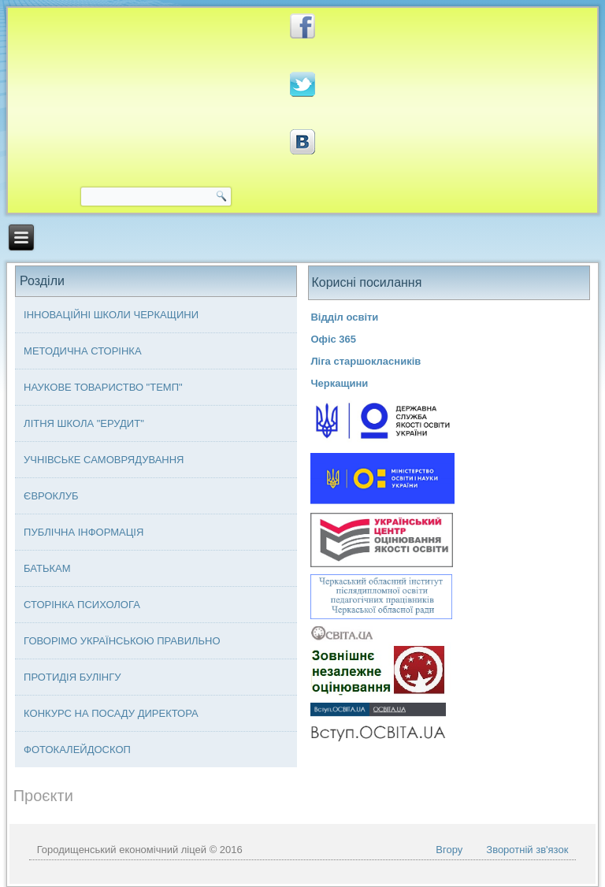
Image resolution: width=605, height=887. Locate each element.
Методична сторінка (83, 351)
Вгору (449, 849)
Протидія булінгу (72, 677)
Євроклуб (51, 496)
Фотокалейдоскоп (77, 749)
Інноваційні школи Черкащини (111, 315)
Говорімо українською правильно (122, 641)
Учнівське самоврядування (104, 460)
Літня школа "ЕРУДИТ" (84, 423)
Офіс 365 (333, 339)
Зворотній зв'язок (527, 849)
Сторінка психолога (82, 605)
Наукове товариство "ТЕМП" (103, 387)
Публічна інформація (83, 532)
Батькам (47, 568)
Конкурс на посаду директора (111, 713)
